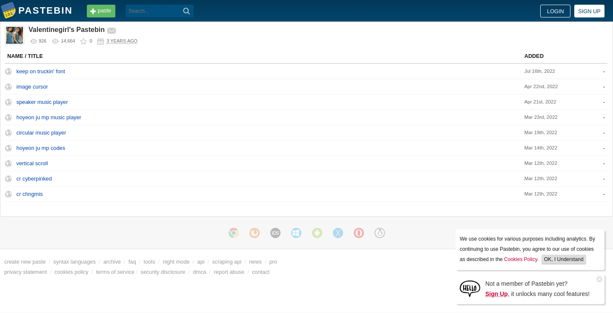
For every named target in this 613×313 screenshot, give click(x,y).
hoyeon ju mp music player (49, 117)
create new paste (25, 261)
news (255, 261)
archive (112, 261)
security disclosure (162, 272)
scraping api (226, 261)
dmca (199, 272)
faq (132, 261)
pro (273, 261)
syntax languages (74, 261)
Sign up (589, 11)
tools (149, 261)
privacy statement (25, 272)
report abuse (229, 272)
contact (260, 272)
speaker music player (42, 102)
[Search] (187, 11)
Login (555, 11)
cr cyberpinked (34, 178)
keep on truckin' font (41, 71)
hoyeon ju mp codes (41, 148)
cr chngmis (30, 194)
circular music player (41, 132)
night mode (176, 261)
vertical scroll (32, 163)
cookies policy (71, 272)
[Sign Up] (470, 288)
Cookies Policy (520, 259)
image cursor (32, 86)
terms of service (115, 272)
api (200, 261)
